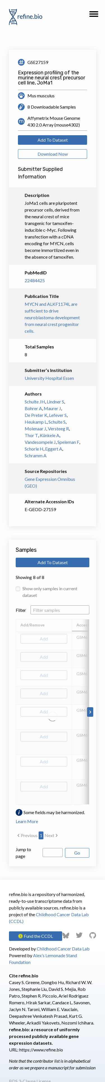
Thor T (31, 435)
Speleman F (68, 442)
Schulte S (57, 421)
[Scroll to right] (90, 712)
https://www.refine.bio (41, 1049)
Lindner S (55, 401)
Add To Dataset (53, 140)
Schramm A (35, 455)
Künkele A (49, 435)
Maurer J (52, 408)
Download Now (53, 154)
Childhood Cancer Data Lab (63, 948)
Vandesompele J (40, 442)
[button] (93, 15)
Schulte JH (35, 401)
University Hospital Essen (49, 378)
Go (77, 852)
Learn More (27, 821)
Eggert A (53, 448)
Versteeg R (58, 428)
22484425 (35, 280)
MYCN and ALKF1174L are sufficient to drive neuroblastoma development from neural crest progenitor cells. (52, 317)
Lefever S (58, 415)
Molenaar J (35, 428)
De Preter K (36, 415)
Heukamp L (36, 421)
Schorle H (34, 448)
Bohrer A (33, 408)
